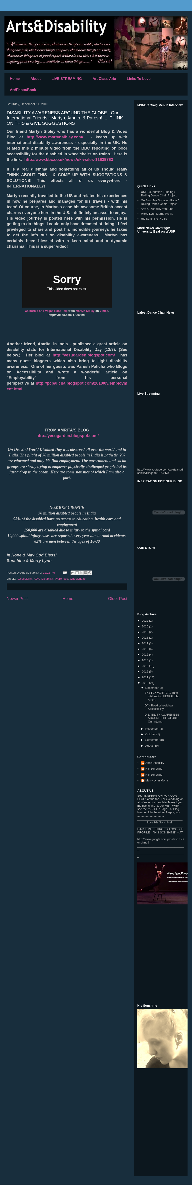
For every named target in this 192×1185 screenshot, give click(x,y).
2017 (145, 643)
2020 (145, 626)
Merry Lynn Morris (157, 780)
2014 (145, 660)
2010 (145, 683)
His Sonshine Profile (154, 218)
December (152, 687)
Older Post (117, 598)
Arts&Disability (154, 762)
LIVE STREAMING (67, 79)
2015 (145, 654)
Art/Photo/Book (23, 90)
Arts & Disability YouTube (157, 208)
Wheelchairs (77, 578)
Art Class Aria (104, 79)
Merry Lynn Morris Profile (157, 213)
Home (15, 79)
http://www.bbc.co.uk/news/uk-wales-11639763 (68, 159)
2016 (145, 649)
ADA (37, 578)
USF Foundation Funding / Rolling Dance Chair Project (159, 193)
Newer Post (17, 598)
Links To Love (138, 79)
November (152, 728)
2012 (145, 671)
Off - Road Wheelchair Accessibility (158, 707)
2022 (145, 620)
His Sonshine (154, 768)
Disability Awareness (54, 578)
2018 (145, 637)
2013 (145, 666)
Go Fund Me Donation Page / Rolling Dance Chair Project (160, 202)
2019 (145, 632)
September (152, 739)
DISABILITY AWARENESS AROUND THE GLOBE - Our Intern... (161, 718)
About (35, 79)
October (151, 734)
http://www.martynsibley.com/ (55, 137)
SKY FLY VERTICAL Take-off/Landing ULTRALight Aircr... (161, 696)
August (150, 745)
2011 (145, 677)
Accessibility (24, 578)
